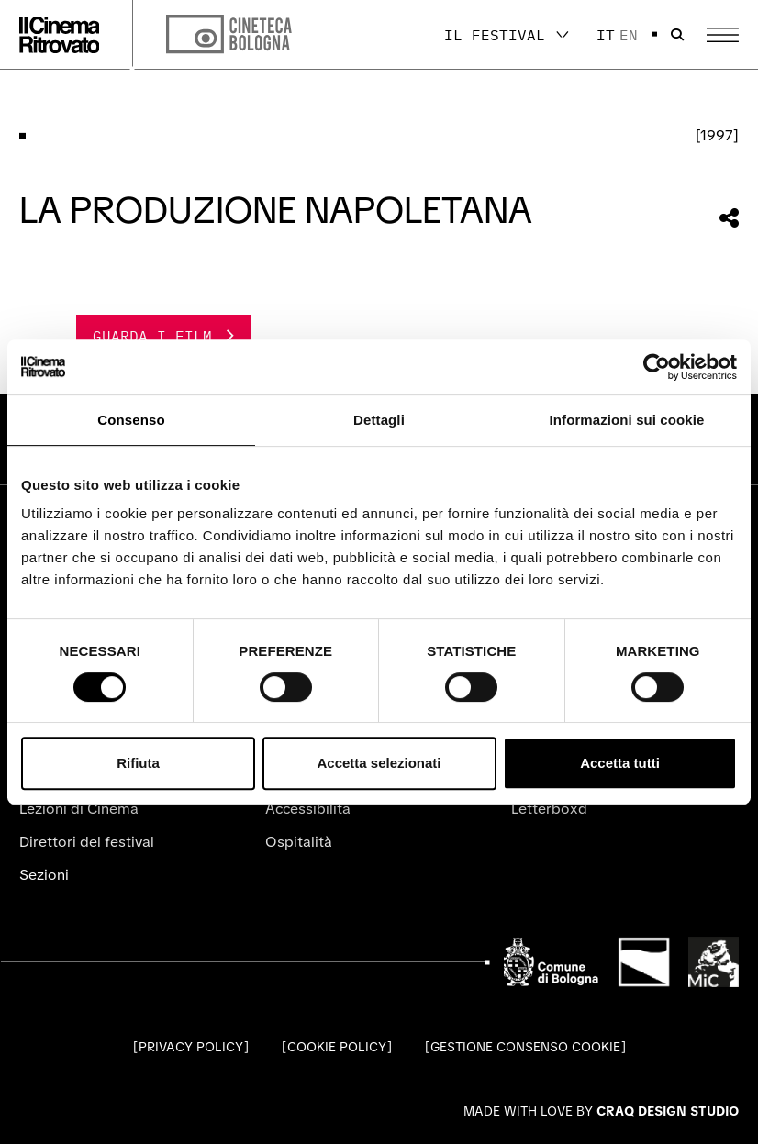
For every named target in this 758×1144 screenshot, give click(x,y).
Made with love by (601, 1111)
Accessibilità (308, 808)
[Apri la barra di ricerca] (677, 34)
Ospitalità (298, 841)
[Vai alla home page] (59, 35)
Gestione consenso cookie (525, 1046)
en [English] (628, 35)
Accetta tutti (620, 763)
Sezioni (44, 874)
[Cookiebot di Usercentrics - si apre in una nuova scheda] (656, 367)
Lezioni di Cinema (79, 808)
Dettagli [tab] (379, 420)
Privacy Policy (191, 1046)
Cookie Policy (336, 1046)
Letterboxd (549, 808)
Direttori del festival (86, 841)
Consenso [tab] (130, 420)
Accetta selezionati (378, 763)
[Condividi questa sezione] (729, 217)
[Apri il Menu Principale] (723, 35)
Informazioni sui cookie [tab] (627, 420)
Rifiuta (138, 763)
